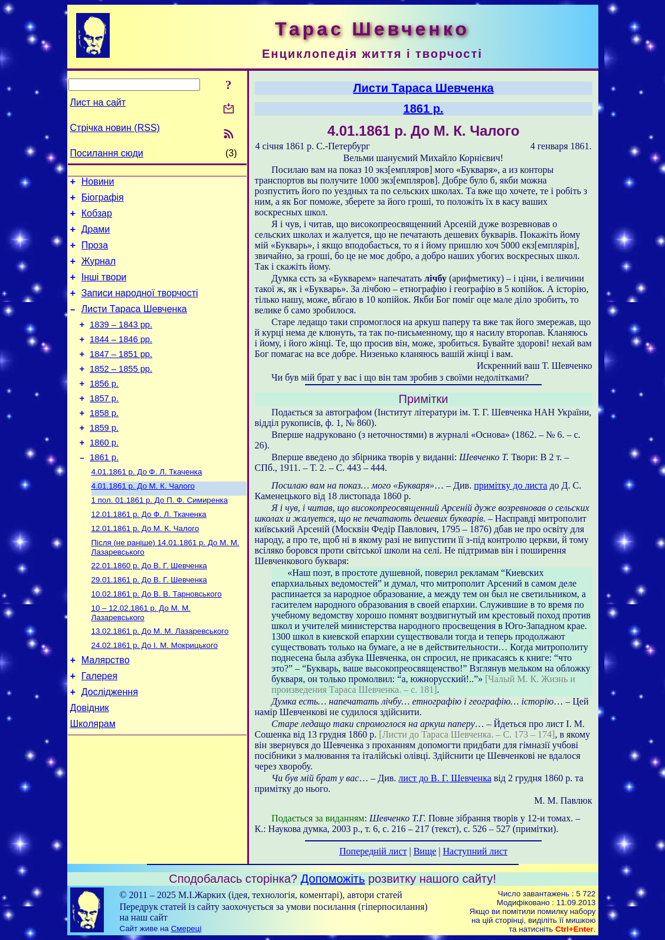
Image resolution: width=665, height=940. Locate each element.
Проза (94, 254)
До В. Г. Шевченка (149, 607)
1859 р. (104, 458)
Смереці (186, 928)
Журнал (98, 272)
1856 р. (104, 408)
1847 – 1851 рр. (121, 375)
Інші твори (104, 289)
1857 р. (104, 425)
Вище (425, 851)
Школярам (93, 780)
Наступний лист (475, 851)
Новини (97, 183)
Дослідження (109, 745)
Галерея (99, 727)
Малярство (105, 710)
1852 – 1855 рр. (121, 392)
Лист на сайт (98, 102)
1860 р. (104, 474)
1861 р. (104, 491)
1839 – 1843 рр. (121, 342)
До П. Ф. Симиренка (159, 537)
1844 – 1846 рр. (121, 358)
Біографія (102, 201)
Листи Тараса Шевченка (134, 325)
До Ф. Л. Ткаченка (146, 506)
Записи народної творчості (139, 307)
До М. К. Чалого (143, 522)
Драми (95, 236)
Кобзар (96, 219)
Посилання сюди (106, 153)
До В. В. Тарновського (156, 638)
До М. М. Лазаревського (141, 658)
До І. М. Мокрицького (154, 693)
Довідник (89, 763)
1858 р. (104, 441)
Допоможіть (333, 878)
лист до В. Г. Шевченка (444, 778)
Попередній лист (373, 851)
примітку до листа (510, 485)
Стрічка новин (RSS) (115, 128)
